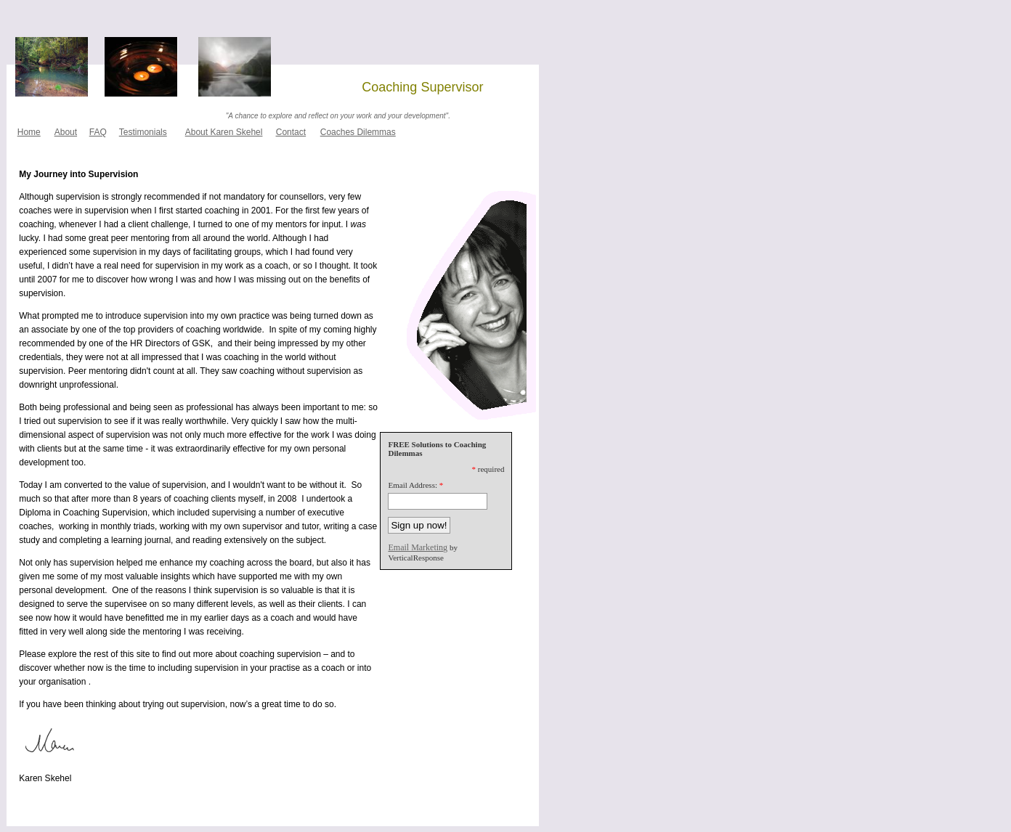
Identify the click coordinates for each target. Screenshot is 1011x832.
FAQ (98, 132)
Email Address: (412, 485)
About (65, 132)
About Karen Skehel (224, 132)
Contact (291, 132)
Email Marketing (417, 547)
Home (29, 132)
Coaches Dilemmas (358, 132)
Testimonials (143, 132)
